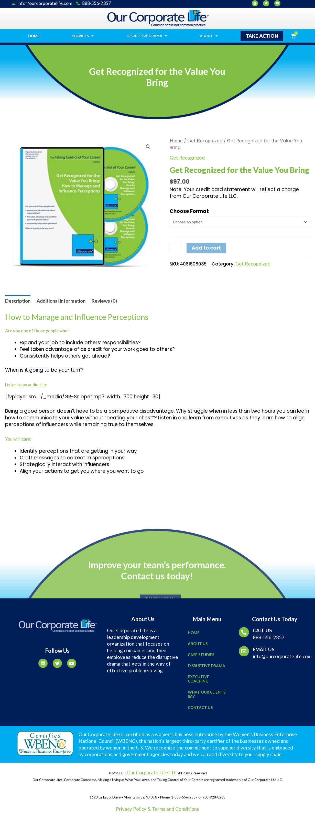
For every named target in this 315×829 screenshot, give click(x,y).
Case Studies (201, 654)
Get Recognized (204, 140)
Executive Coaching (198, 678)
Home (33, 36)
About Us (198, 643)
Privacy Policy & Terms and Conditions (157, 809)
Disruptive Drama (147, 36)
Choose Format (189, 211)
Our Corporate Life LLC (151, 772)
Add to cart (206, 248)
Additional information (61, 301)
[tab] (17, 301)
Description (17, 301)
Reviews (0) (104, 301)
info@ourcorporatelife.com (282, 656)
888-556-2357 (269, 637)
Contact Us (200, 707)
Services (83, 36)
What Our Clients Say (206, 694)
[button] (262, 36)
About (209, 36)
